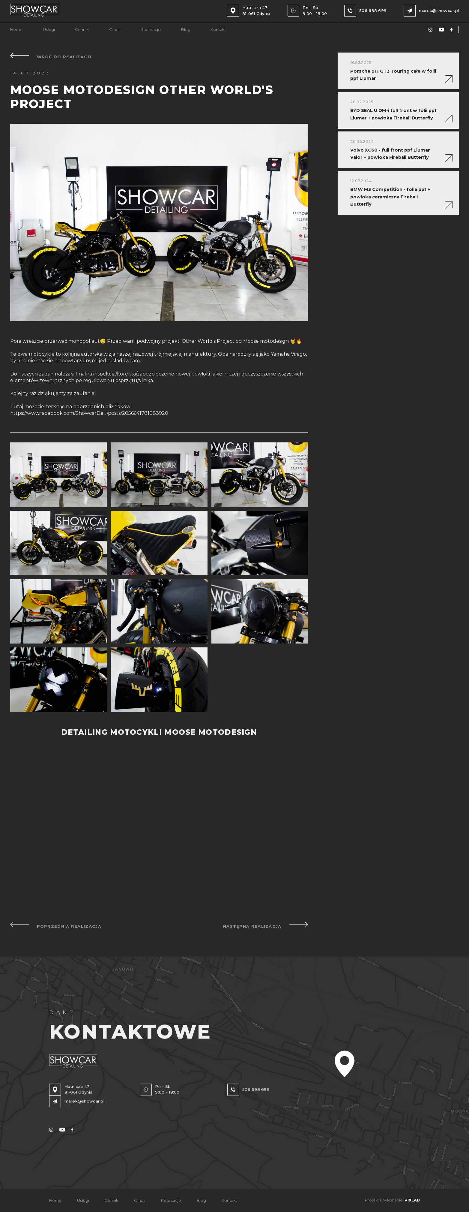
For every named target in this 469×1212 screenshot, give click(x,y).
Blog (185, 29)
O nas (114, 29)
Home (16, 29)
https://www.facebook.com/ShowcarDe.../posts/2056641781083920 (89, 413)
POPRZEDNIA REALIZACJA (55, 925)
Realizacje (151, 29)
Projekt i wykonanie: (392, 1200)
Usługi (49, 29)
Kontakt (218, 29)
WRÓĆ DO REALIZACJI (50, 56)
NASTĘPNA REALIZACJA (265, 925)
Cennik (82, 29)
